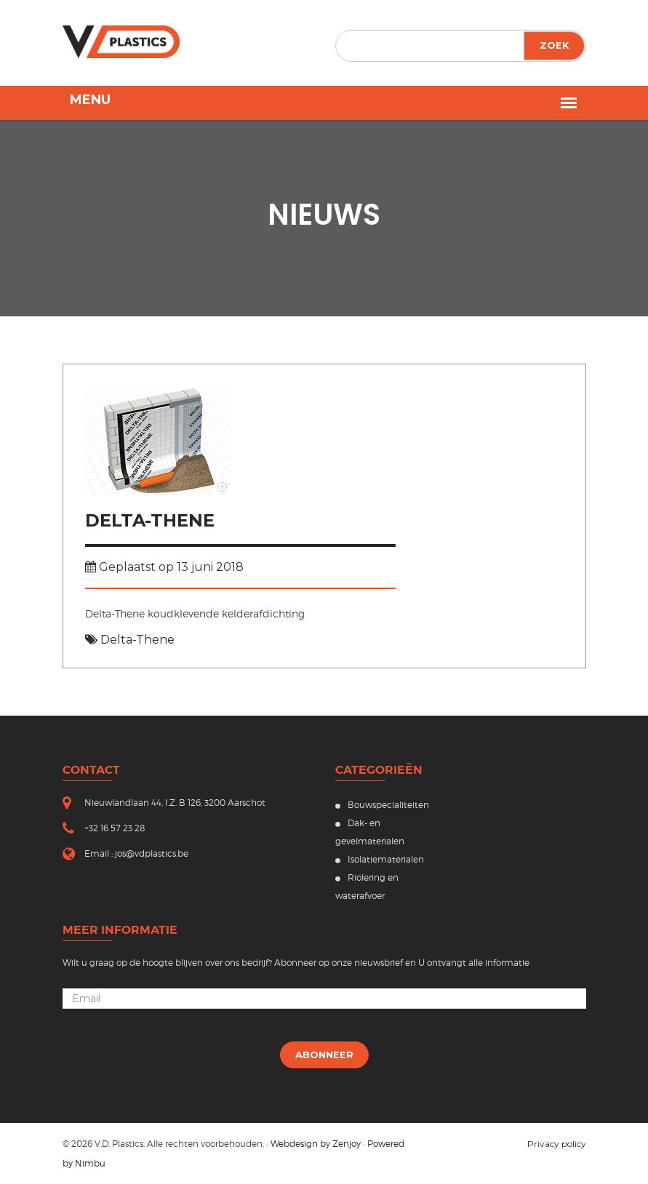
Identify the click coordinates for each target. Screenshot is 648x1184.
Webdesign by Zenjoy (316, 1143)
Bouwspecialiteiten (382, 804)
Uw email (87, 976)
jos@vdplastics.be (151, 853)
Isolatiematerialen (379, 859)
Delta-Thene (150, 520)
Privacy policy (556, 1143)
